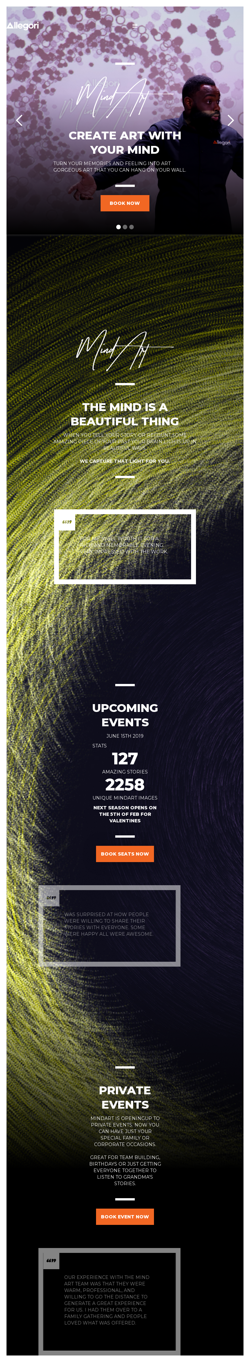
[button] (135, 26)
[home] (22, 26)
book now (125, 203)
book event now (125, 1217)
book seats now (125, 854)
